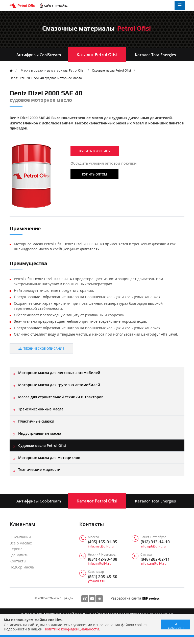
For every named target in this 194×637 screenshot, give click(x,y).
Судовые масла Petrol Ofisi (111, 70)
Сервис (16, 549)
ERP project (150, 598)
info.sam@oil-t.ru (153, 563)
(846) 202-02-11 (155, 559)
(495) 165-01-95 (102, 542)
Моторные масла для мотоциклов (49, 457)
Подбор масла (22, 567)
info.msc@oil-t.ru (101, 546)
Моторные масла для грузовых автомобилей (59, 384)
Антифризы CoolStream (38, 54)
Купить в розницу (94, 151)
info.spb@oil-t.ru (153, 546)
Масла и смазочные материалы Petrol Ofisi (52, 70)
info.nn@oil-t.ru (99, 563)
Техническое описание (41, 348)
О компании (20, 537)
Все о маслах (21, 543)
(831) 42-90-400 (102, 559)
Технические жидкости (39, 469)
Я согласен (176, 625)
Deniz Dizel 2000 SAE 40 (46, 78)
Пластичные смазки (36, 421)
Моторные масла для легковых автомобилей (59, 372)
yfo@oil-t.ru (96, 581)
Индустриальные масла (39, 433)
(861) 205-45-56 (102, 577)
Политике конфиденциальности (71, 629)
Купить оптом (94, 174)
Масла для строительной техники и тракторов (60, 396)
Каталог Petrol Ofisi (97, 54)
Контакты (18, 561)
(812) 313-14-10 (155, 542)
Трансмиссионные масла (40, 409)
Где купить (19, 555)
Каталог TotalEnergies (155, 54)
